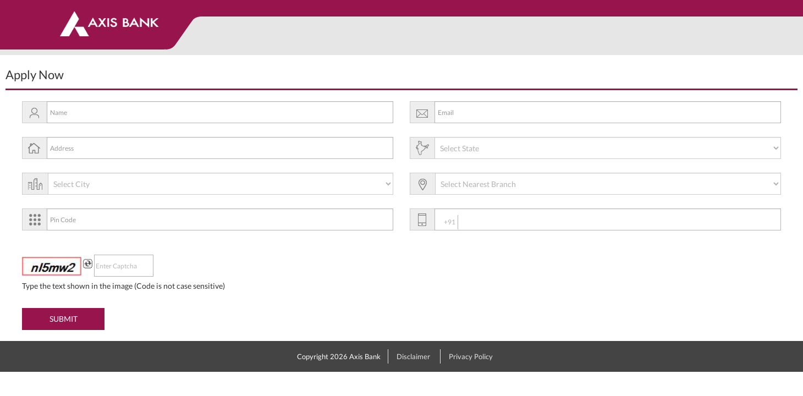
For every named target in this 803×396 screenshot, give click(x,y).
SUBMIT (64, 318)
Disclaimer (413, 356)
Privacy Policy (471, 356)
